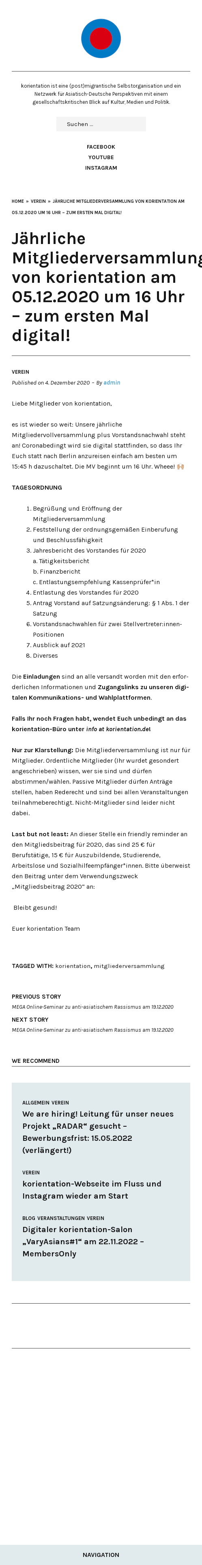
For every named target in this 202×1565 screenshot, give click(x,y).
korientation (72, 966)
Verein (20, 372)
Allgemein (35, 1103)
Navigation (101, 1555)
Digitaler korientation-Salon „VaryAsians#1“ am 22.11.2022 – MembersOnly (83, 1241)
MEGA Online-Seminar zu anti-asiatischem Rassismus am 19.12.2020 (101, 1000)
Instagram (101, 167)
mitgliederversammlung (129, 966)
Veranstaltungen (61, 1218)
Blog (28, 1218)
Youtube (101, 157)
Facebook (101, 146)
